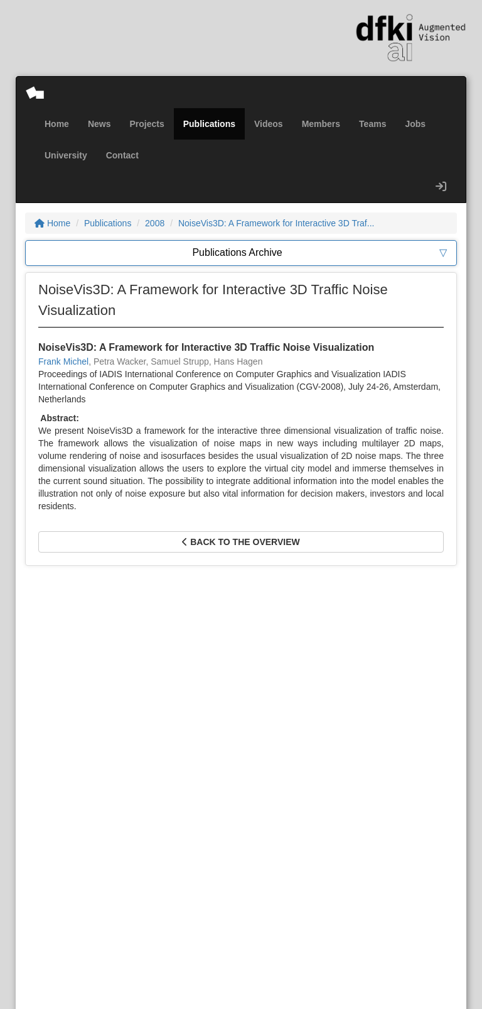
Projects (146, 124)
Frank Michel (63, 361)
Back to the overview (240, 542)
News (99, 124)
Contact (122, 155)
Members (321, 124)
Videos (268, 124)
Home (57, 124)
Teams (372, 124)
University (66, 155)
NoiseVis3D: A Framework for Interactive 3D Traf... (276, 223)
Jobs (415, 124)
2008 (154, 223)
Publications (209, 124)
